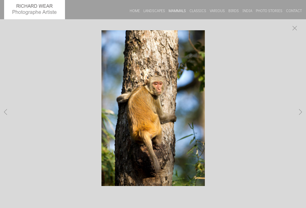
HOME (135, 10)
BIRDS (233, 10)
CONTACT (294, 10)
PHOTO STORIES (269, 10)
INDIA (247, 10)
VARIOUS (217, 10)
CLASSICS (197, 10)
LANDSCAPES (154, 10)
